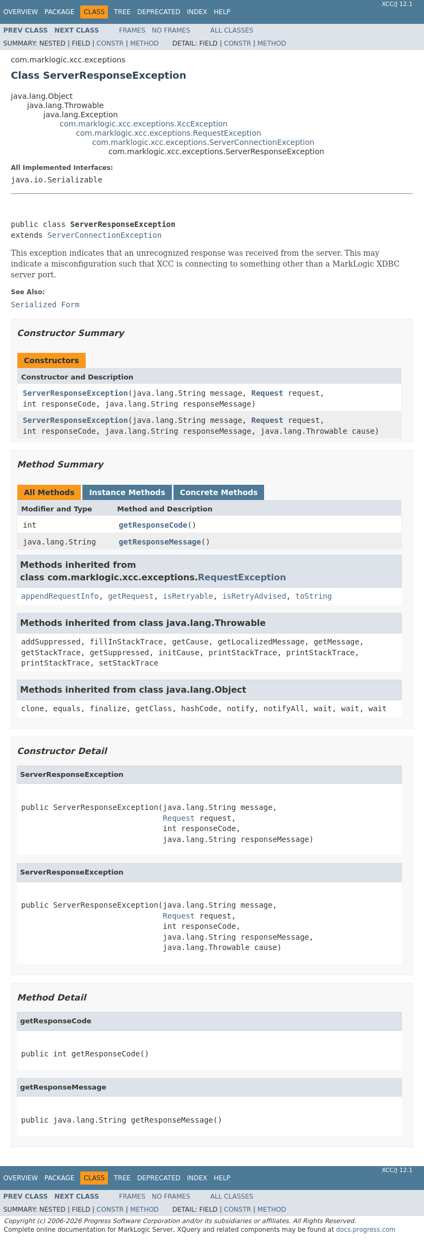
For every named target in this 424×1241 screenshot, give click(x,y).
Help (222, 12)
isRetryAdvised (254, 596)
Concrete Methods (219, 492)
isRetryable (188, 596)
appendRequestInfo (60, 596)
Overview (20, 12)
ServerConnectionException (104, 235)
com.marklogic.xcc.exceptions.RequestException (168, 133)
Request (267, 393)
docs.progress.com (366, 1229)
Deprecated (159, 12)
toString (313, 596)
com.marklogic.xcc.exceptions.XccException (144, 123)
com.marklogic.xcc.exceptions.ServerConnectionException (203, 142)
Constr (110, 43)
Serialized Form (45, 304)
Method (144, 43)
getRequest (130, 596)
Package (59, 12)
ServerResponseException (75, 393)
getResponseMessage (160, 541)
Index (197, 12)
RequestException (242, 577)
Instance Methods (127, 492)
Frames (132, 30)
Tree (122, 12)
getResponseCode (153, 525)
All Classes (231, 30)
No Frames (171, 30)
